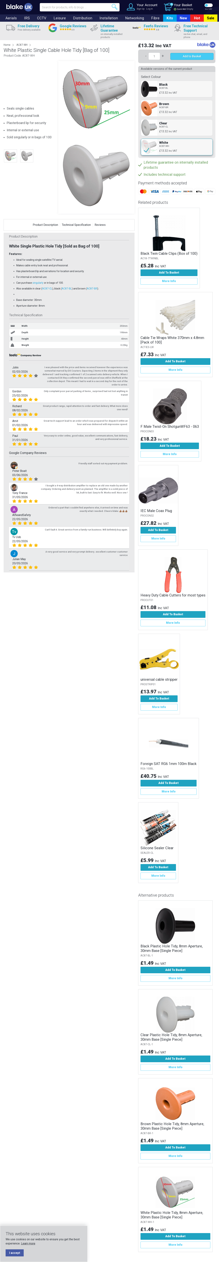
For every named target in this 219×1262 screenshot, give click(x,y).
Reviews (100, 225)
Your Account (147, 5)
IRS (27, 18)
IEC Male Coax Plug (156, 511)
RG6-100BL (147, 768)
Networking (134, 18)
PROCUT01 (147, 600)
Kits (170, 18)
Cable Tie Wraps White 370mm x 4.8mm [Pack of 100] (172, 340)
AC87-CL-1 (147, 1044)
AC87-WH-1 (147, 1222)
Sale (210, 18)
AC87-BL (67, 288)
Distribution (82, 18)
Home (7, 44)
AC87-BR (92, 288)
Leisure (60, 18)
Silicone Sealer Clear (157, 848)
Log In (149, 8)
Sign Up (141, 8)
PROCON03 (147, 431)
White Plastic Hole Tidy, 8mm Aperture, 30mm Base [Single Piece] (172, 1214)
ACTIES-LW (147, 347)
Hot (197, 18)
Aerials (11, 18)
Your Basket (183, 5)
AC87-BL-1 (147, 955)
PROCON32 (147, 515)
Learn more (28, 1243)
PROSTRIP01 (148, 684)
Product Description (45, 225)
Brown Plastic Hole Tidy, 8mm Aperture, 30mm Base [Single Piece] (172, 1126)
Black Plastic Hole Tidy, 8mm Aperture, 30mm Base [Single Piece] (172, 948)
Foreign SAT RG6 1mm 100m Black (169, 764)
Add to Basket (192, 56)
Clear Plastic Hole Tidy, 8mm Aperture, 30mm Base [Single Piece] (171, 1037)
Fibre (155, 18)
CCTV (41, 18)
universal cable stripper (159, 679)
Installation (108, 18)
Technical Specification (76, 225)
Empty (190, 9)
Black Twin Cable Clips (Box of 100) (169, 253)
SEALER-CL (147, 852)
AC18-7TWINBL (150, 258)
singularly (38, 282)
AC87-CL (47, 288)
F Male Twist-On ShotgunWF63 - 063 (170, 426)
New (183, 18)
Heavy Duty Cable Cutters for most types (173, 595)
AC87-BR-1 (147, 1133)
